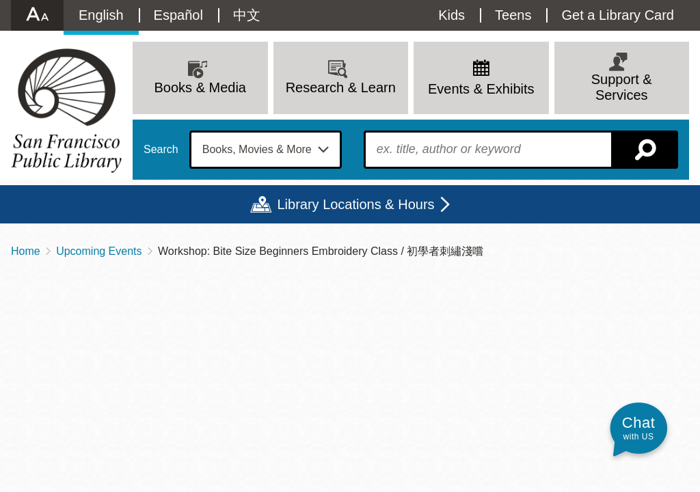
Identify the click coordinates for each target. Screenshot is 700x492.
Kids (451, 15)
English (101, 15)
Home (25, 251)
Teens (513, 15)
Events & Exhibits (481, 88)
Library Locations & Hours (355, 204)
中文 (246, 15)
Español (178, 15)
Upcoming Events (99, 251)
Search (161, 149)
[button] (638, 428)
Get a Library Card (617, 15)
